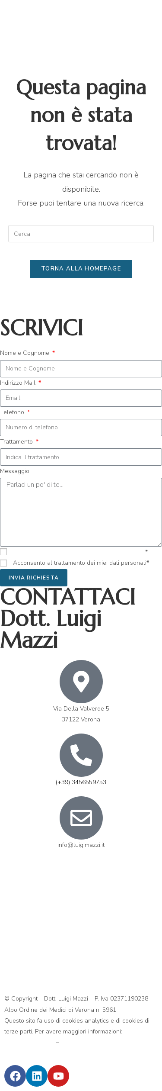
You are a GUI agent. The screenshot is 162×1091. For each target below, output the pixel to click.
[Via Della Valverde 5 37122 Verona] (81, 924)
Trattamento (17, 442)
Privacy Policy (79, 1042)
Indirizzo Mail (18, 383)
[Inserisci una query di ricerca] (81, 233)
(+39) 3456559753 (81, 782)
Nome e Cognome (25, 353)
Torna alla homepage (81, 269)
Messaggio (14, 471)
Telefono (13, 412)
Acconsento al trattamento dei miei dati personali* (81, 563)
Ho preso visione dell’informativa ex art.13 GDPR (79, 552)
